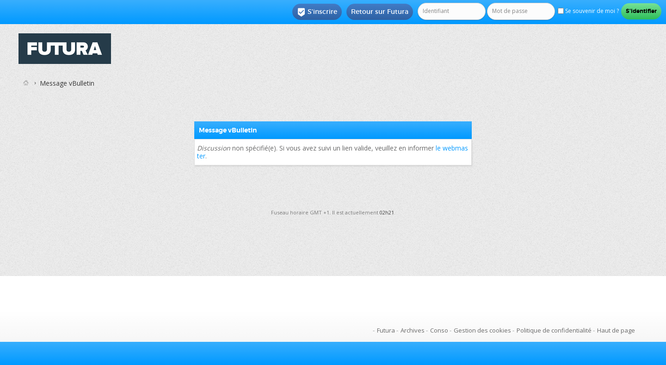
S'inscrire (317, 12)
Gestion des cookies (482, 330)
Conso (439, 330)
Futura (386, 330)
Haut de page (616, 330)
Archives (413, 330)
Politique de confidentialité (554, 330)
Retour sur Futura (379, 11)
